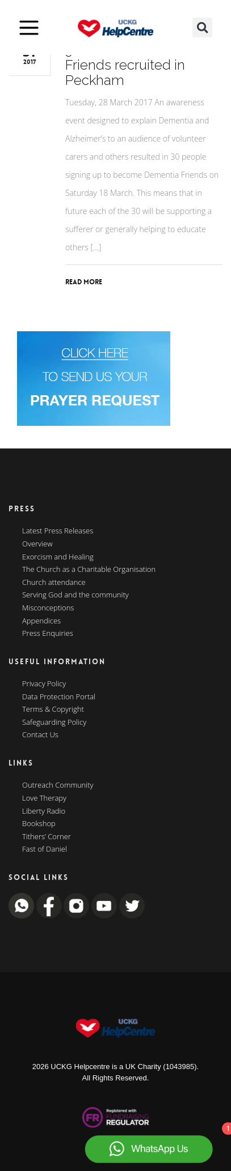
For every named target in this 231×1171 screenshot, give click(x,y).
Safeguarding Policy (54, 722)
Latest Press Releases (57, 531)
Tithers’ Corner (46, 836)
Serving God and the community (75, 595)
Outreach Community (58, 785)
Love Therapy (44, 798)
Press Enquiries (47, 633)
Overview (37, 544)
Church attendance (54, 582)
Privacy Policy (44, 684)
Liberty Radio (43, 811)
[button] (202, 27)
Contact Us (40, 735)
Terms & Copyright (53, 709)
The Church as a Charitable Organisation (89, 569)
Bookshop (39, 823)
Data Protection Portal (58, 697)
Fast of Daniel (44, 849)
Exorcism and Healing (58, 557)
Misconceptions (48, 608)
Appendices (41, 621)
